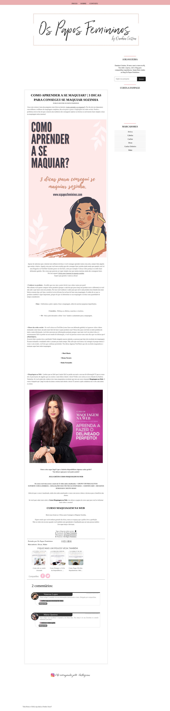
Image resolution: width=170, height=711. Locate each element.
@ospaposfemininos (70, 535)
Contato (93, 3)
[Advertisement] (66, 71)
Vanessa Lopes (51, 594)
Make (45, 544)
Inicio (74, 3)
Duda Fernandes (66, 363)
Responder (43, 603)
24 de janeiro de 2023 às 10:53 (92, 593)
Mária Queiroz (51, 614)
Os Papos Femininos (70, 533)
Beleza (130, 132)
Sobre (83, 3)
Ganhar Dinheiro (130, 146)
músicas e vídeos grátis (48, 623)
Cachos (130, 139)
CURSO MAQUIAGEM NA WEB (66, 508)
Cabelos (130, 135)
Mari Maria (67, 353)
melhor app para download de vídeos (52, 601)
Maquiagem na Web (96, 379)
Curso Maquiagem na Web (58, 500)
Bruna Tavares (66, 358)
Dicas (40, 544)
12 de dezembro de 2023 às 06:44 (91, 613)
